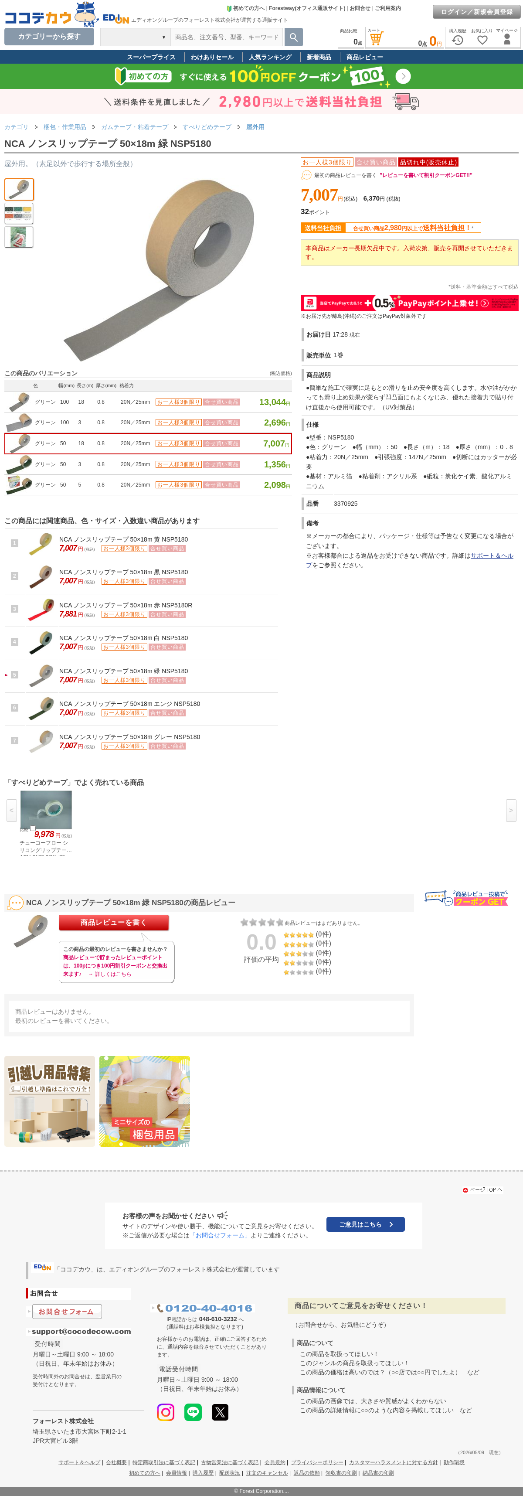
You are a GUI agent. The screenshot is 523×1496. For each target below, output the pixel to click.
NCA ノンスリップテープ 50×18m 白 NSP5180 (123, 637)
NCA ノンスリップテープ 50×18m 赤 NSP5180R (125, 605)
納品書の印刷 (378, 1473)
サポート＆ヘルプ (79, 1462)
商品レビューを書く (114, 922)
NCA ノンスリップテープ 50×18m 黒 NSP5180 (123, 572)
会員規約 (275, 1462)
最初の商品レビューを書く (345, 175)
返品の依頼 (307, 1473)
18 (81, 402)
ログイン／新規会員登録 (477, 11)
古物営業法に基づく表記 (229, 1462)
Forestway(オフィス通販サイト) (307, 8)
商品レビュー (364, 57)
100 (64, 402)
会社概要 (116, 1462)
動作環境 (454, 1462)
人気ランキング (270, 57)
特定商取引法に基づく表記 (163, 1462)
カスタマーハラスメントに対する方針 (393, 1462)
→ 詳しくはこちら (109, 974)
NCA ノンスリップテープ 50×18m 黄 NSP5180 (123, 539)
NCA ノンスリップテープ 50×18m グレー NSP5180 (129, 736)
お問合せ (360, 8)
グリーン (45, 402)
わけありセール (212, 57)
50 (63, 443)
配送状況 (229, 1473)
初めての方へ (245, 8)
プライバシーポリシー (317, 1462)
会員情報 (176, 1473)
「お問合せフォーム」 (220, 1235)
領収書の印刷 (341, 1473)
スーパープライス (151, 57)
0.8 (101, 402)
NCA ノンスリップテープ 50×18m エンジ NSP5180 (129, 703)
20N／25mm (135, 402)
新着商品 (319, 57)
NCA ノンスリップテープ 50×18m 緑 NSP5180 (123, 671)
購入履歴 (203, 1473)
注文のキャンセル (267, 1473)
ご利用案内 (388, 8)
